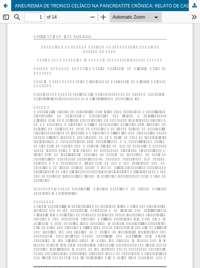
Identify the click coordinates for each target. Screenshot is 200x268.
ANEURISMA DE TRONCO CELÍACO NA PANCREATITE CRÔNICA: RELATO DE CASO (104, 5)
